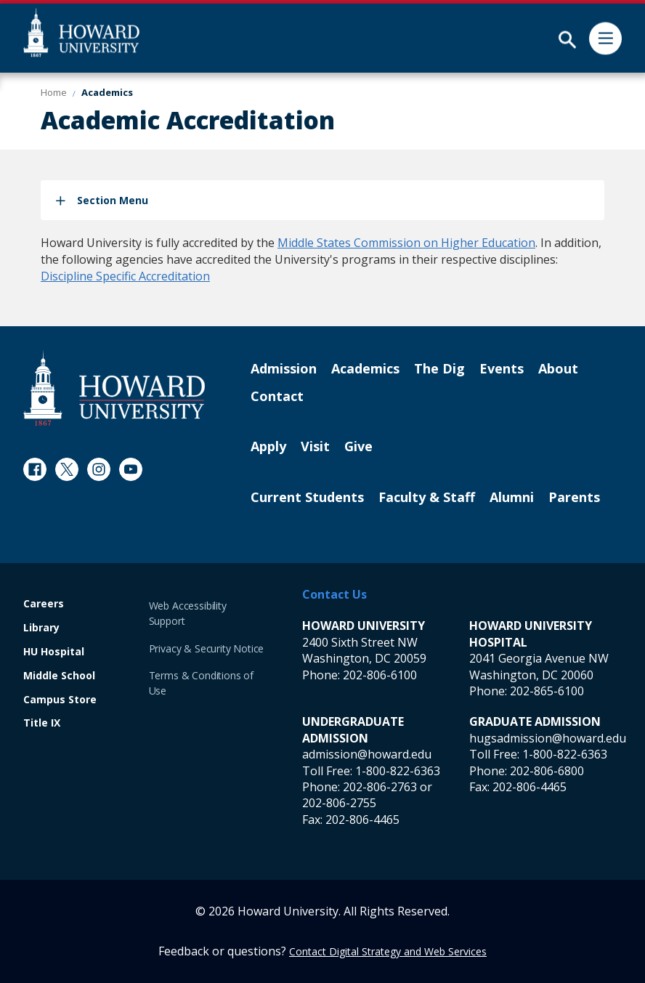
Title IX (41, 723)
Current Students (307, 498)
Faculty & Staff (426, 498)
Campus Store (60, 700)
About (558, 369)
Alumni (512, 498)
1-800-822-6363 (397, 771)
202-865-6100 (547, 691)
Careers (43, 604)
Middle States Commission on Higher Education (406, 243)
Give (358, 447)
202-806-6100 (380, 675)
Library (41, 628)
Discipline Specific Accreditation (125, 276)
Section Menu (112, 200)
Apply (268, 447)
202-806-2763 (380, 787)
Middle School (59, 676)
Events (501, 369)
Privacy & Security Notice (206, 648)
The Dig (439, 369)
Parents (574, 498)
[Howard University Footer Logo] (114, 387)
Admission (284, 369)
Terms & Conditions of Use (201, 682)
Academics (365, 369)
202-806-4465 (362, 820)
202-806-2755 (339, 803)
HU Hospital (53, 652)
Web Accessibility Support (188, 613)
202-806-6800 (547, 771)
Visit (315, 447)
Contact (277, 397)
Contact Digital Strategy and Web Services (388, 951)
